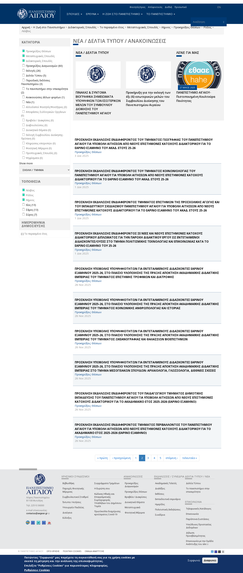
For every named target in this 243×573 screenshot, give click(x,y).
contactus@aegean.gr (38, 513)
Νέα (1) (30, 102)
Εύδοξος (67, 517)
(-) (22, 233)
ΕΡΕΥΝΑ (92, 14)
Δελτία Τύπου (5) (36, 75)
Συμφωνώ (194, 560)
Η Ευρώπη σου (102, 488)
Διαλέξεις (160, 488)
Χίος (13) (31, 205)
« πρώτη (102, 458)
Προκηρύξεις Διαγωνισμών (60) (44, 65)
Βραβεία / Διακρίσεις (136, 496)
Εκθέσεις (159, 493)
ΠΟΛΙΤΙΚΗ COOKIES (72, 551)
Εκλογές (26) (33, 70)
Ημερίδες (160, 504)
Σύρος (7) (31, 214)
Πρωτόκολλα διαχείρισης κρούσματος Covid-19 (107, 513)
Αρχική (26, 27)
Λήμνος (166, 27)
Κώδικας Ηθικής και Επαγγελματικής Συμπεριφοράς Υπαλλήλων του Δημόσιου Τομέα (108, 500)
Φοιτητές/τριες (137, 7)
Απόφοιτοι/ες (155, 7)
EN (219, 7)
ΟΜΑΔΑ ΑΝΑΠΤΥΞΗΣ (94, 551)
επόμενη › (172, 458)
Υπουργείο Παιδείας (73, 507)
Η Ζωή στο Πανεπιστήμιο (49, 27)
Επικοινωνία (192, 513)
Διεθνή (168, 7)
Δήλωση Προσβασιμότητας (195, 534)
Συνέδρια (160, 514)
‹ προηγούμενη (121, 458)
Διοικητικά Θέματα (135, 502)
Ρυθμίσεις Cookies (37, 570)
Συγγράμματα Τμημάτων (106, 483)
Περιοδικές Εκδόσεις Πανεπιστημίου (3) (35, 82)
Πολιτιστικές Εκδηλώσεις (167, 509)
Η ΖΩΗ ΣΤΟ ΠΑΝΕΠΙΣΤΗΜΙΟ (122, 14)
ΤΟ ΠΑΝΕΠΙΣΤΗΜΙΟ (160, 14)
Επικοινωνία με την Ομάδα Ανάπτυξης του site (199, 543)
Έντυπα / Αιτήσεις (72, 502)
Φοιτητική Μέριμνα (135, 512)
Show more (26, 163)
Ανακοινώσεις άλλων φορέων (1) (45, 97)
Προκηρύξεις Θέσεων (187, 27)
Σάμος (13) (32, 209)
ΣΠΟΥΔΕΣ (74, 14)
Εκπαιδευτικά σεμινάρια (167, 499)
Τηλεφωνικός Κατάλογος (198, 508)
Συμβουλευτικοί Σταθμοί (75, 496)
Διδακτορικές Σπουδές (82, 27)
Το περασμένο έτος (112, 27)
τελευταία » (189, 458)
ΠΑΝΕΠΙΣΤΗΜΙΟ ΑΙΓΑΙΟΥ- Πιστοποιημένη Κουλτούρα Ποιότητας (195, 97)
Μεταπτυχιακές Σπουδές (142, 27)
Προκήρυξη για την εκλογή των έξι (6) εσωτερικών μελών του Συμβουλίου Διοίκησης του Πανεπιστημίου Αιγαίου (148, 99)
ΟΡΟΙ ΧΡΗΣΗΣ (53, 551)
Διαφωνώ (210, 560)
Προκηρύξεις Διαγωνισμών (131, 485)
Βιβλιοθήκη (68, 483)
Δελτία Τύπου (193, 483)
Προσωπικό (181, 7)
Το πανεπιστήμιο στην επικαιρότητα (197, 490)
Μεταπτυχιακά (132, 507)
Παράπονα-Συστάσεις (197, 519)
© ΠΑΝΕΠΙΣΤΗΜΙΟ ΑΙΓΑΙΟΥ (30, 551)
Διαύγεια (67, 512)
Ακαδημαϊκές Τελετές (166, 483)
